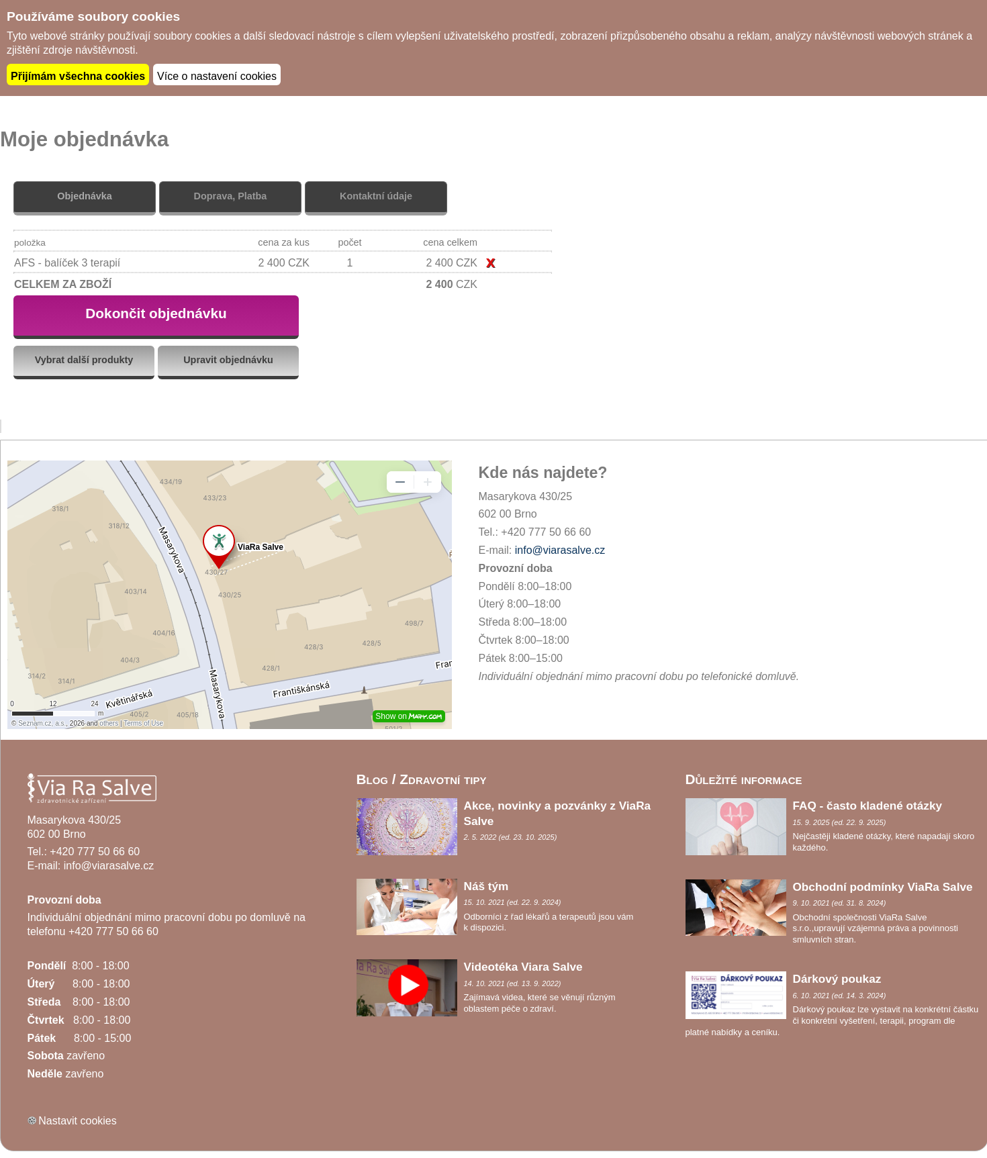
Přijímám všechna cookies (78, 74)
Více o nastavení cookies (217, 74)
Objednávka (84, 194)
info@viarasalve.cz (560, 548)
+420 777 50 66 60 (95, 850)
